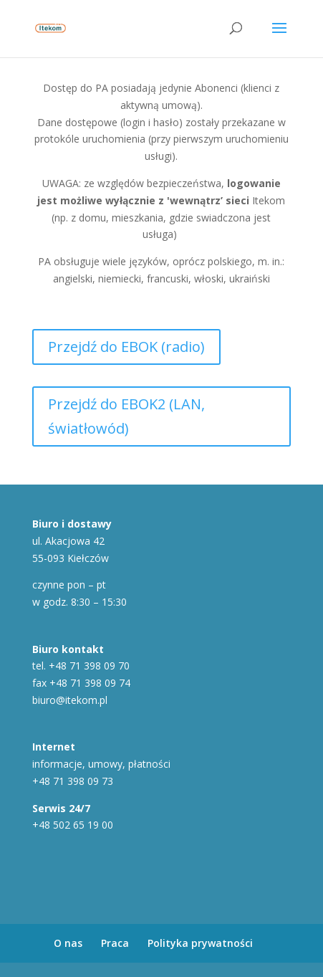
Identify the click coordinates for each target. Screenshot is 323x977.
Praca (115, 943)
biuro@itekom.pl (69, 700)
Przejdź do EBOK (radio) (126, 346)
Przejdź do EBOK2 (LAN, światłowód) (126, 416)
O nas (68, 943)
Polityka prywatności (200, 943)
